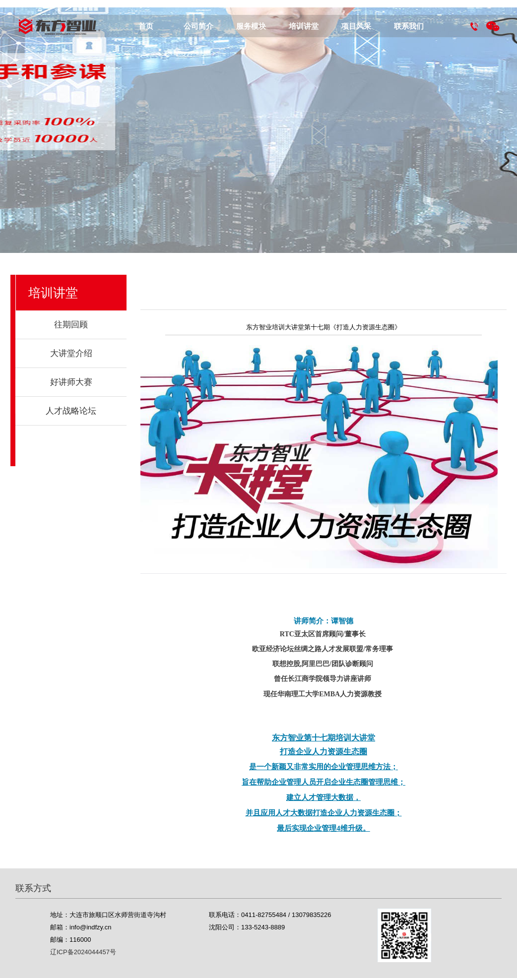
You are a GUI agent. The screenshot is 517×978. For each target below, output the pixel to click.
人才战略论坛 (71, 411)
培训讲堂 (304, 26)
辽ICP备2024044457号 (83, 952)
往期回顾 (71, 324)
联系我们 (409, 26)
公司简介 (198, 26)
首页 (145, 26)
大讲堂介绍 (71, 353)
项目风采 (356, 26)
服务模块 (251, 26)
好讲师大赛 (71, 382)
